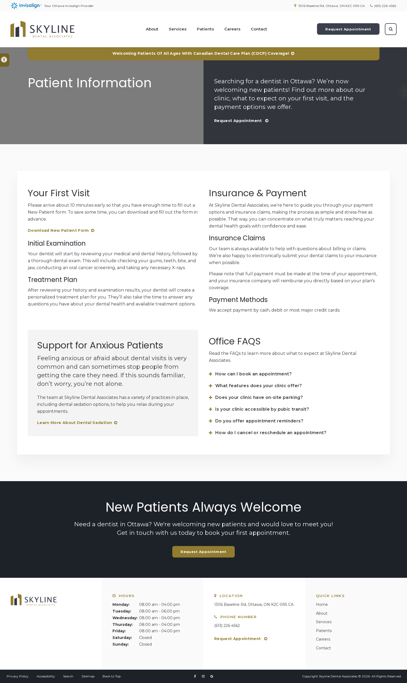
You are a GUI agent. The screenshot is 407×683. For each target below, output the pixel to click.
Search (68, 676)
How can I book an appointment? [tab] (253, 373)
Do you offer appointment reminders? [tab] (259, 420)
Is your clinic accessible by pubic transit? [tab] (262, 409)
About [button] (152, 29)
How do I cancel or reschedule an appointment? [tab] (270, 432)
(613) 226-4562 (385, 6)
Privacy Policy (18, 676)
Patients (324, 630)
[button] (385, 92)
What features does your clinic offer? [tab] (258, 385)
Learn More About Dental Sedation (74, 422)
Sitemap (88, 676)
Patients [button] (205, 29)
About (321, 613)
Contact (259, 29)
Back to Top (112, 676)
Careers (232, 29)
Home (322, 604)
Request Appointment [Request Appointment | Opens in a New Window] (348, 29)
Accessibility (46, 676)
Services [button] (177, 29)
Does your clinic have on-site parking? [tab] (259, 397)
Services (323, 621)
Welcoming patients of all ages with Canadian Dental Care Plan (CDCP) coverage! (200, 53)
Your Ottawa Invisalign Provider (52, 5)
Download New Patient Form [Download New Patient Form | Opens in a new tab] (58, 230)
